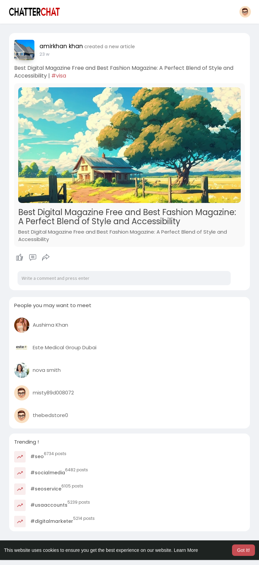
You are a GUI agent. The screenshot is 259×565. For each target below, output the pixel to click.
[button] (245, 12)
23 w (44, 54)
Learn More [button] (186, 550)
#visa (58, 76)
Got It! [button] (243, 550)
